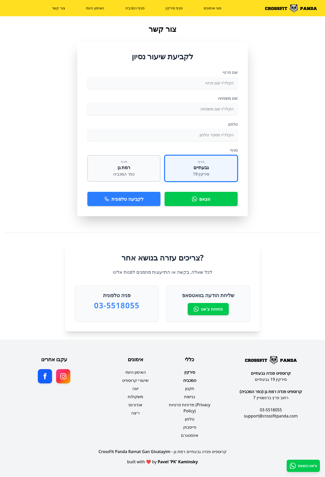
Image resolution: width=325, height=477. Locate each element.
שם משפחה (228, 98)
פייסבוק (189, 427)
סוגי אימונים (212, 8)
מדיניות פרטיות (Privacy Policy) (189, 408)
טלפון (233, 124)
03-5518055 (271, 410)
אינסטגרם (189, 435)
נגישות (189, 396)
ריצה (135, 413)
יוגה (135, 388)
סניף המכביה (135, 8)
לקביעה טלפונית (123, 199)
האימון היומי (95, 8)
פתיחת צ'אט (208, 309)
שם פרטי (230, 72)
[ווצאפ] (303, 466)
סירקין (189, 372)
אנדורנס (135, 405)
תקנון (189, 388)
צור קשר (58, 8)
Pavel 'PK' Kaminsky (178, 462)
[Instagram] (63, 376)
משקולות (135, 396)
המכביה (189, 380)
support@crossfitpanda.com (271, 416)
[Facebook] (45, 376)
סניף (234, 150)
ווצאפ (201, 199)
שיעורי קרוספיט (135, 380)
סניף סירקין (174, 8)
